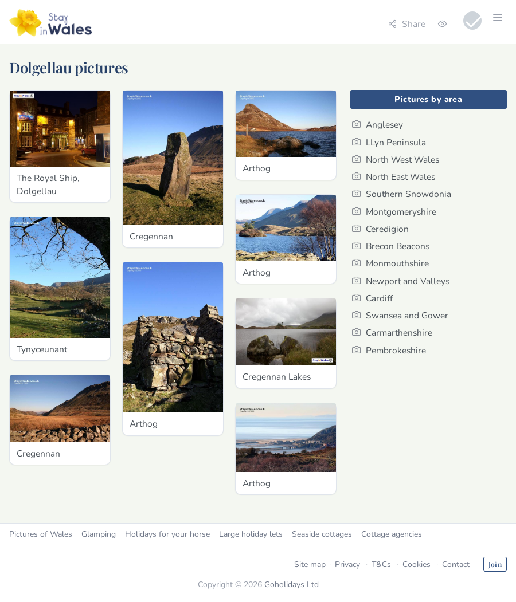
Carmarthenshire (392, 332)
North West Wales (395, 160)
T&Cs (381, 564)
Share (406, 24)
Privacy (347, 564)
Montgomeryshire (394, 212)
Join (495, 564)
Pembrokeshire (389, 350)
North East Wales (393, 177)
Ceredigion (380, 229)
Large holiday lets (251, 534)
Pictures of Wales (40, 534)
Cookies (416, 564)
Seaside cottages (322, 534)
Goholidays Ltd (291, 584)
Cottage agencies (391, 534)
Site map (310, 564)
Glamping (98, 534)
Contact (456, 564)
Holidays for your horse (167, 534)
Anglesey (377, 125)
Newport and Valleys (400, 281)
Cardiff (372, 298)
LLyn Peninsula (389, 142)
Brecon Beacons (390, 246)
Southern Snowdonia (401, 194)
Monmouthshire (390, 263)
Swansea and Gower (400, 315)
